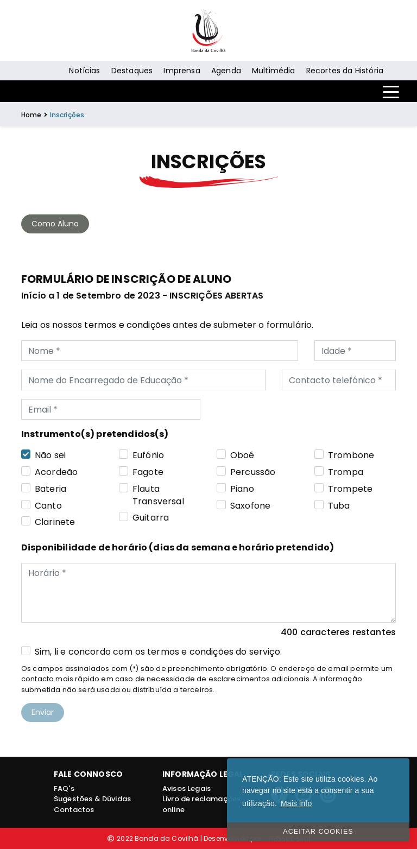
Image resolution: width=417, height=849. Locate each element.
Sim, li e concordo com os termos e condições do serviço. (158, 652)
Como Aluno (55, 223)
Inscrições (67, 114)
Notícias (84, 70)
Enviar (42, 712)
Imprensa (181, 70)
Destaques (132, 70)
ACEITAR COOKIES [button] (318, 831)
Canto (48, 506)
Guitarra (150, 518)
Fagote (147, 472)
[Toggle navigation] (391, 91)
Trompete (350, 489)
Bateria (50, 489)
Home (31, 114)
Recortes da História (344, 70)
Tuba (339, 506)
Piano (242, 489)
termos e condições (127, 325)
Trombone (351, 455)
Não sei (50, 455)
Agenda (226, 70)
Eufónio (148, 455)
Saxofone (250, 506)
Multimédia (273, 70)
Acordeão (56, 472)
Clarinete (55, 522)
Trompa (345, 472)
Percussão (252, 472)
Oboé (242, 455)
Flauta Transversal (158, 495)
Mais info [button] (296, 803)
